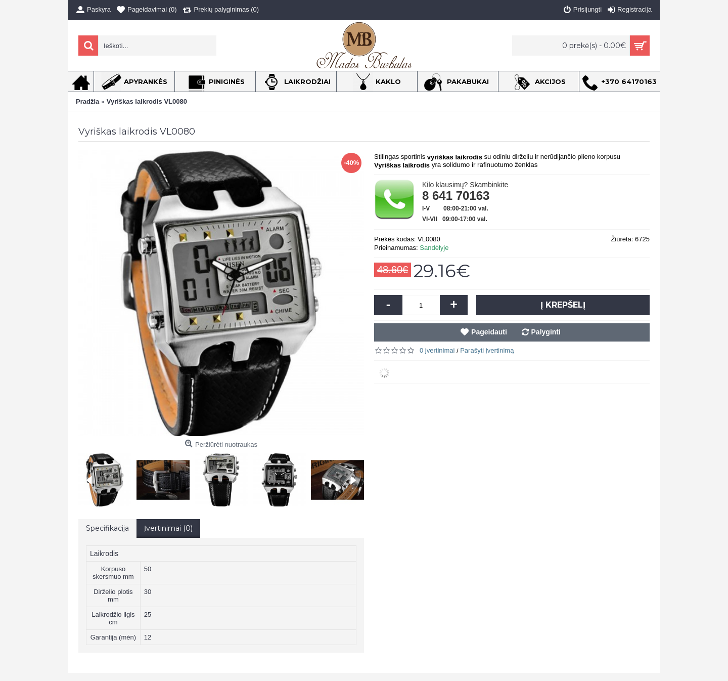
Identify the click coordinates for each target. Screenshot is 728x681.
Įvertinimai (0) (168, 528)
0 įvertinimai (437, 350)
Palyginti (546, 332)
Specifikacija (107, 528)
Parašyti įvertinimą (487, 350)
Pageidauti (489, 332)
